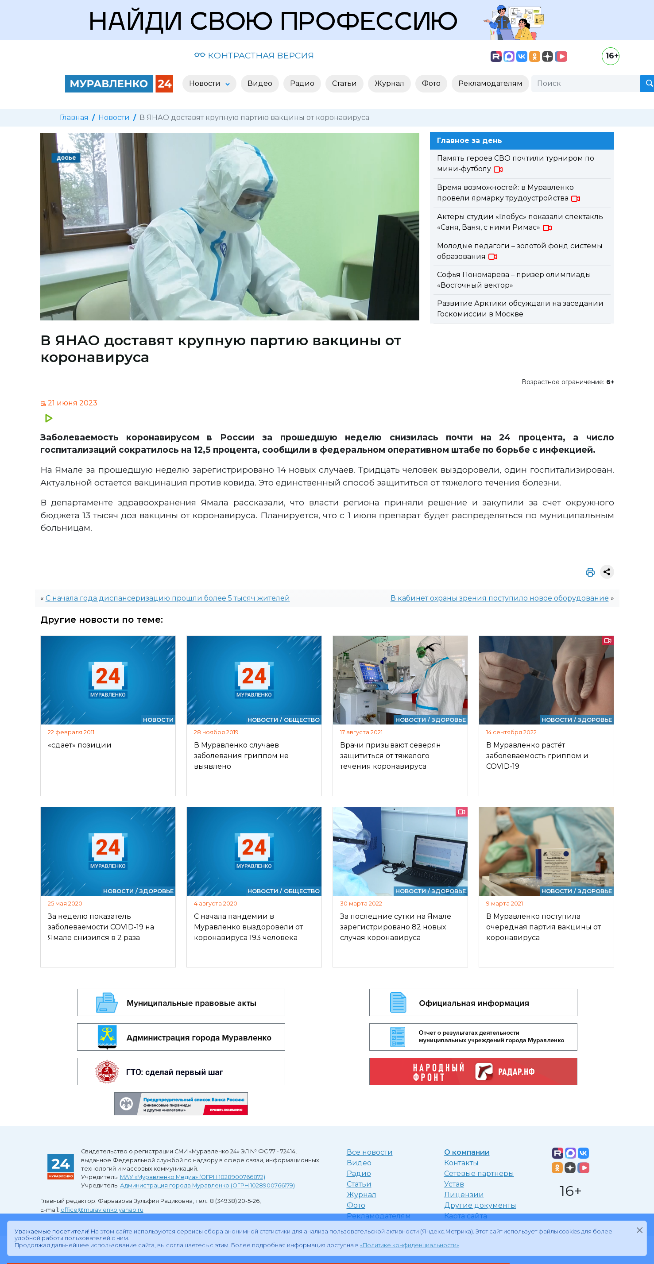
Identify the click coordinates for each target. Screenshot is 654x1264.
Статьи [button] (344, 83)
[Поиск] (585, 83)
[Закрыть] (639, 1230)
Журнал (361, 1195)
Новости (114, 117)
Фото (356, 1205)
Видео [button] (260, 83)
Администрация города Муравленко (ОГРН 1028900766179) (207, 1185)
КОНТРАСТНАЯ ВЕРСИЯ (254, 55)
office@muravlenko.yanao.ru (102, 1209)
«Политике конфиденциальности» (409, 1245)
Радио (359, 1173)
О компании (467, 1152)
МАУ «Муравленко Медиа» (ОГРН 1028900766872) (192, 1177)
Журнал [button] (389, 83)
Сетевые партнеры (479, 1173)
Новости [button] (205, 83)
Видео (359, 1163)
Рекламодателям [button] (490, 83)
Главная (74, 117)
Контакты (461, 1163)
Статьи (359, 1184)
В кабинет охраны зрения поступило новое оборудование (500, 598)
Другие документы (480, 1205)
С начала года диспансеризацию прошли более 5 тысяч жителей (168, 598)
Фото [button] (431, 83)
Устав (454, 1184)
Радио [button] (302, 83)
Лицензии (464, 1195)
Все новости (370, 1152)
